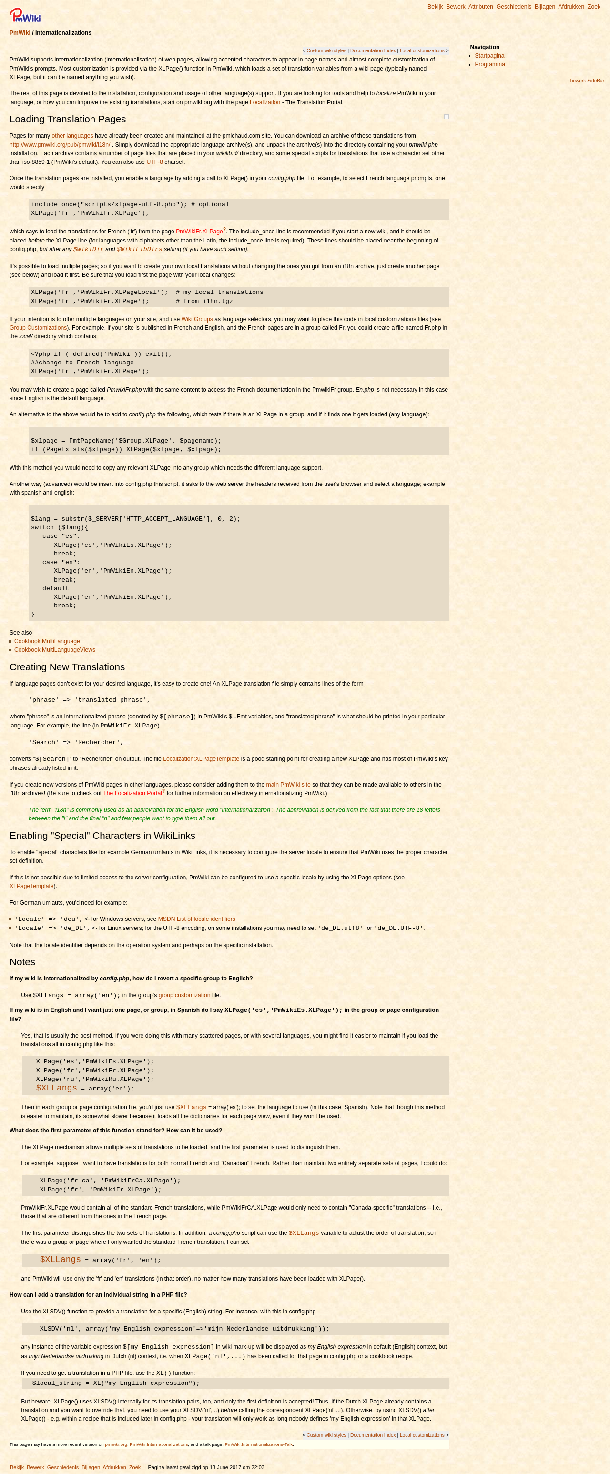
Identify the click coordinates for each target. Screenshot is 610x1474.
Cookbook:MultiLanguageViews (54, 649)
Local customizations (422, 50)
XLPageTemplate (32, 886)
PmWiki (20, 33)
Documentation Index (373, 50)
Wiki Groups (197, 319)
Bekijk (435, 6)
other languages (72, 135)
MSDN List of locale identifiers (196, 919)
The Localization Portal (132, 793)
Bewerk (456, 6)
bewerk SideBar (587, 80)
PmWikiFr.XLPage (199, 231)
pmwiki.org (116, 1444)
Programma (490, 64)
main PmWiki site (288, 784)
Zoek (594, 6)
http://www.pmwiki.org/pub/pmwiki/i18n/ (60, 144)
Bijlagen (545, 6)
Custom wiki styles (326, 50)
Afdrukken (571, 6)
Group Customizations (38, 327)
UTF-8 (154, 162)
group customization (185, 995)
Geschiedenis (514, 6)
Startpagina (489, 55)
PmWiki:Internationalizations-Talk (259, 1444)
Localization (265, 102)
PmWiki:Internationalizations (159, 1444)
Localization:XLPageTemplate (201, 759)
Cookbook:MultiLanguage (47, 641)
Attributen (480, 6)
